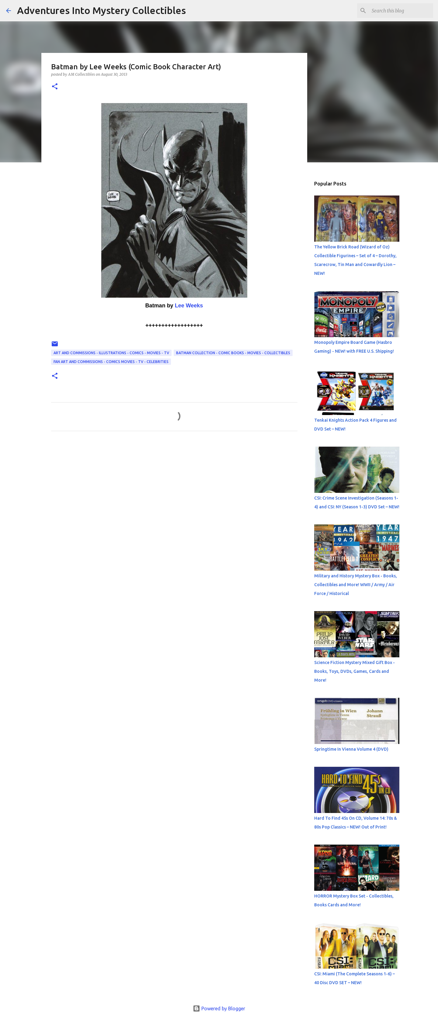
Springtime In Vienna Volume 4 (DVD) (351, 749)
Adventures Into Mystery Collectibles (101, 10)
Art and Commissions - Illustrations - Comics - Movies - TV (111, 353)
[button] (54, 87)
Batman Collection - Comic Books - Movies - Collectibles (233, 353)
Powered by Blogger (219, 1008)
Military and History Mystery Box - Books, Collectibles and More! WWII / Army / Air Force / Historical (355, 584)
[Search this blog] (401, 10)
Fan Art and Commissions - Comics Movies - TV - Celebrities (111, 362)
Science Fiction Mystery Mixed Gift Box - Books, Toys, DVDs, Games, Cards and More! (354, 671)
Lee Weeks (189, 306)
